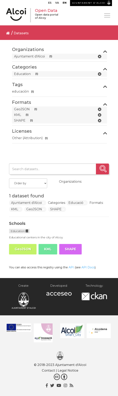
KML (48, 249)
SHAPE (70, 249)
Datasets (21, 33)
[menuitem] (50, 4)
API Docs (88, 267)
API (71, 267)
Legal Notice (68, 370)
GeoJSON (23, 249)
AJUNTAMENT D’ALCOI (89, 3)
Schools (17, 223)
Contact (48, 370)
